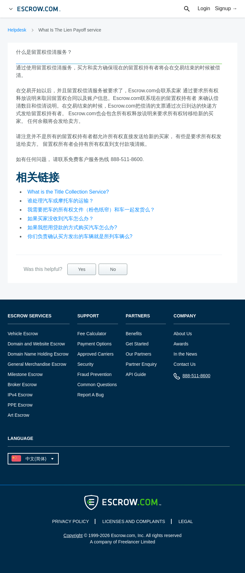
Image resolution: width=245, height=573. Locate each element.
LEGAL (185, 521)
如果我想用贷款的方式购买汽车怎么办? (72, 227)
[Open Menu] (11, 9)
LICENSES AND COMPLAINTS (133, 521)
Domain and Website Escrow (36, 343)
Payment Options (94, 343)
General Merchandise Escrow (37, 364)
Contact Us (185, 364)
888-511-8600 (192, 377)
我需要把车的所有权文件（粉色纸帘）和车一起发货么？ (91, 209)
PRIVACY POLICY (70, 521)
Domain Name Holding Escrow (38, 354)
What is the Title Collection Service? (68, 192)
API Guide (136, 374)
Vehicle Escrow (23, 333)
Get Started (137, 343)
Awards (181, 343)
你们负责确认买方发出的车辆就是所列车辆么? (79, 236)
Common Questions (97, 384)
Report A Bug (90, 394)
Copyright (73, 535)
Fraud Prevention (94, 374)
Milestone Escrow (25, 374)
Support (88, 316)
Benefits (134, 333)
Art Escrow (18, 415)
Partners (138, 316)
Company (185, 316)
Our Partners (138, 354)
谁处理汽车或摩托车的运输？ (60, 200)
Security (85, 364)
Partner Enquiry (141, 364)
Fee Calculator (91, 333)
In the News (185, 354)
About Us (183, 333)
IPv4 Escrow (20, 394)
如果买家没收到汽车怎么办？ (60, 218)
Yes (81, 269)
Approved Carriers (95, 354)
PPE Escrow (20, 404)
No (113, 269)
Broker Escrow (22, 384)
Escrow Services (29, 316)
